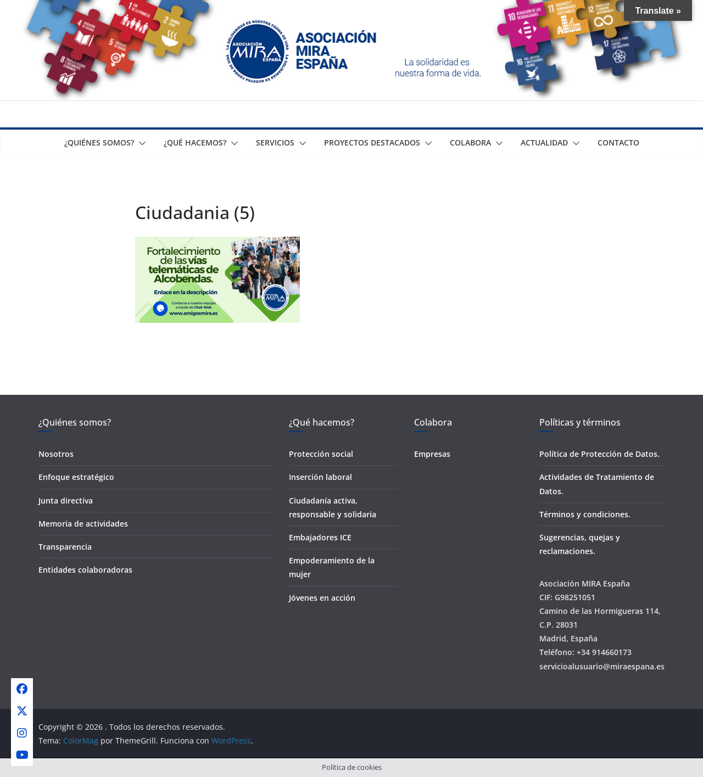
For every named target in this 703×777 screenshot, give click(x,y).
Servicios (275, 142)
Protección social (321, 454)
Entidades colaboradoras (85, 569)
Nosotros (56, 454)
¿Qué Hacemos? (195, 142)
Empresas (432, 454)
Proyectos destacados (372, 142)
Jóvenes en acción (322, 597)
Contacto (618, 142)
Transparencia (65, 546)
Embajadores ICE (320, 537)
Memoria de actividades (83, 523)
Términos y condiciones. (585, 514)
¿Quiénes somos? (99, 142)
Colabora (470, 142)
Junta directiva (65, 500)
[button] (140, 143)
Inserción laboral (320, 477)
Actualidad (544, 142)
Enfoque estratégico (76, 477)
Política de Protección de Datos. (599, 454)
